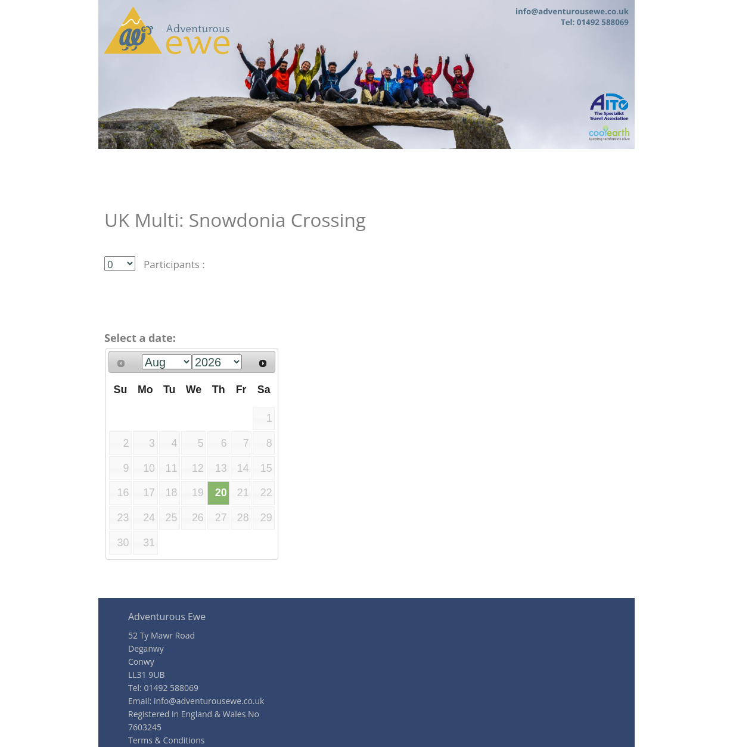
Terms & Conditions (166, 740)
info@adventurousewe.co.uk (209, 700)
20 (221, 493)
